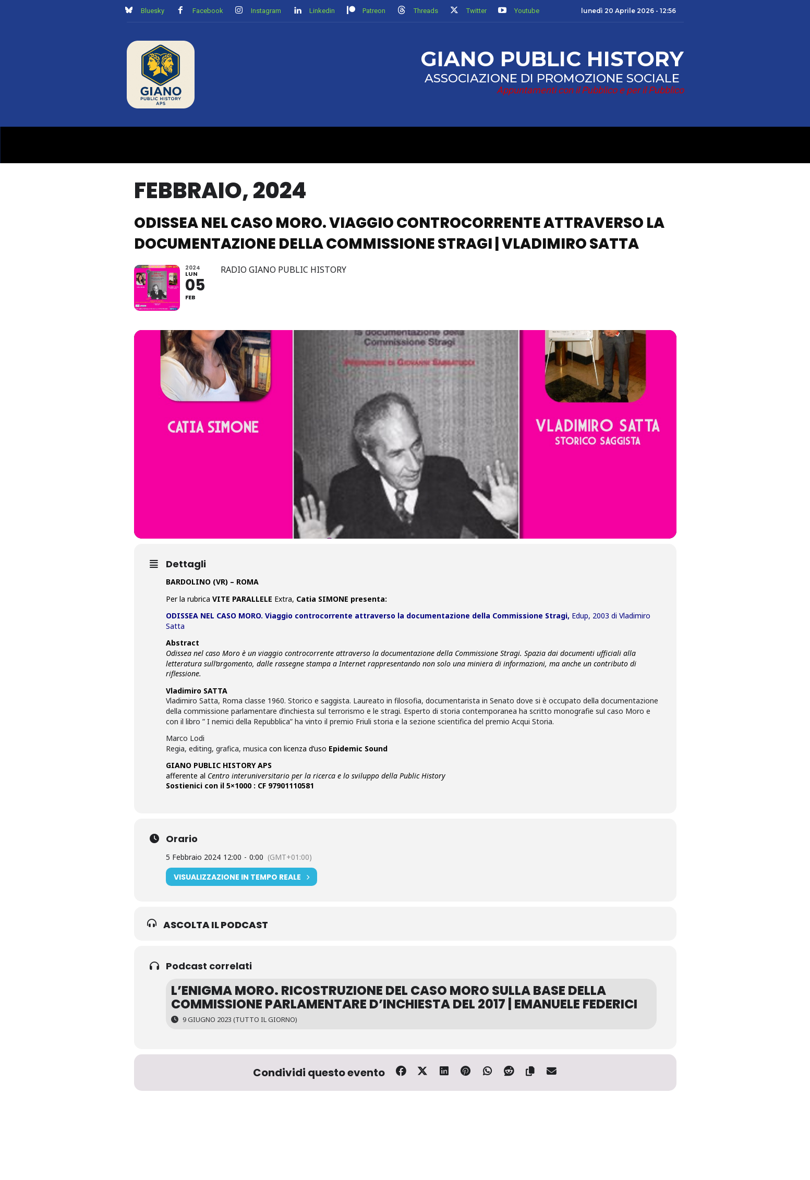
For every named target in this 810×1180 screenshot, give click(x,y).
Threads (426, 11)
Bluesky (152, 11)
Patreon (373, 11)
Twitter (476, 11)
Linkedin (322, 11)
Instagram (266, 11)
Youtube (526, 11)
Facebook (207, 11)
